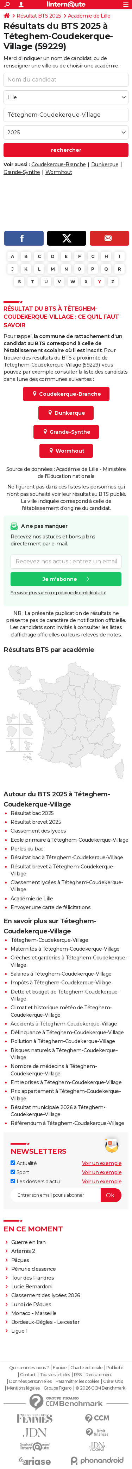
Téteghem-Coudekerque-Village (49, 940)
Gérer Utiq (113, 1381)
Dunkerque (105, 164)
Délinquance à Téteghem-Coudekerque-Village (67, 1032)
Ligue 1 (19, 1331)
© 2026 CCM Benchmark (100, 1388)
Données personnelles (30, 1381)
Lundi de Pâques (31, 1304)
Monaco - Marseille (34, 1313)
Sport (20, 1172)
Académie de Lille (89, 16)
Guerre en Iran (28, 1242)
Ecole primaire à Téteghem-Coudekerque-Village (69, 840)
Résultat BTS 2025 (39, 16)
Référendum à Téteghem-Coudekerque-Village (67, 1123)
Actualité (24, 1163)
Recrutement (99, 1374)
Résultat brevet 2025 (36, 822)
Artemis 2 (23, 1251)
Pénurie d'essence (34, 1269)
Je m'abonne (60, 579)
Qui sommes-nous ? (29, 1367)
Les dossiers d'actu (35, 1181)
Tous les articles (55, 1374)
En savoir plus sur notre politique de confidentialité (58, 592)
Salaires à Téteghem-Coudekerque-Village (61, 974)
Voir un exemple (102, 1163)
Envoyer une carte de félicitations (50, 907)
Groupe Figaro (57, 1388)
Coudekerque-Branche (58, 164)
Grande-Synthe (22, 172)
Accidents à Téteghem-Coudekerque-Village (64, 1024)
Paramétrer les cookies (77, 1381)
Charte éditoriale (86, 1367)
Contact (28, 1374)
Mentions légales (23, 1388)
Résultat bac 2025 (32, 813)
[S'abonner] (66, 1195)
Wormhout (58, 172)
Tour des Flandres (32, 1278)
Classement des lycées (38, 831)
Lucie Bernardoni (31, 1286)
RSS (78, 1374)
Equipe (59, 1367)
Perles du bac (27, 849)
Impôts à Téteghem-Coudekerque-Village (61, 982)
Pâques (20, 1260)
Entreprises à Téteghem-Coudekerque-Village (66, 1082)
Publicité (114, 1367)
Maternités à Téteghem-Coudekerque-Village (65, 949)
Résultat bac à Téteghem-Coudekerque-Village (67, 857)
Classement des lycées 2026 (45, 1295)
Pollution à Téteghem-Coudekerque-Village (63, 1041)
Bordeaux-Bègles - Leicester (45, 1322)
